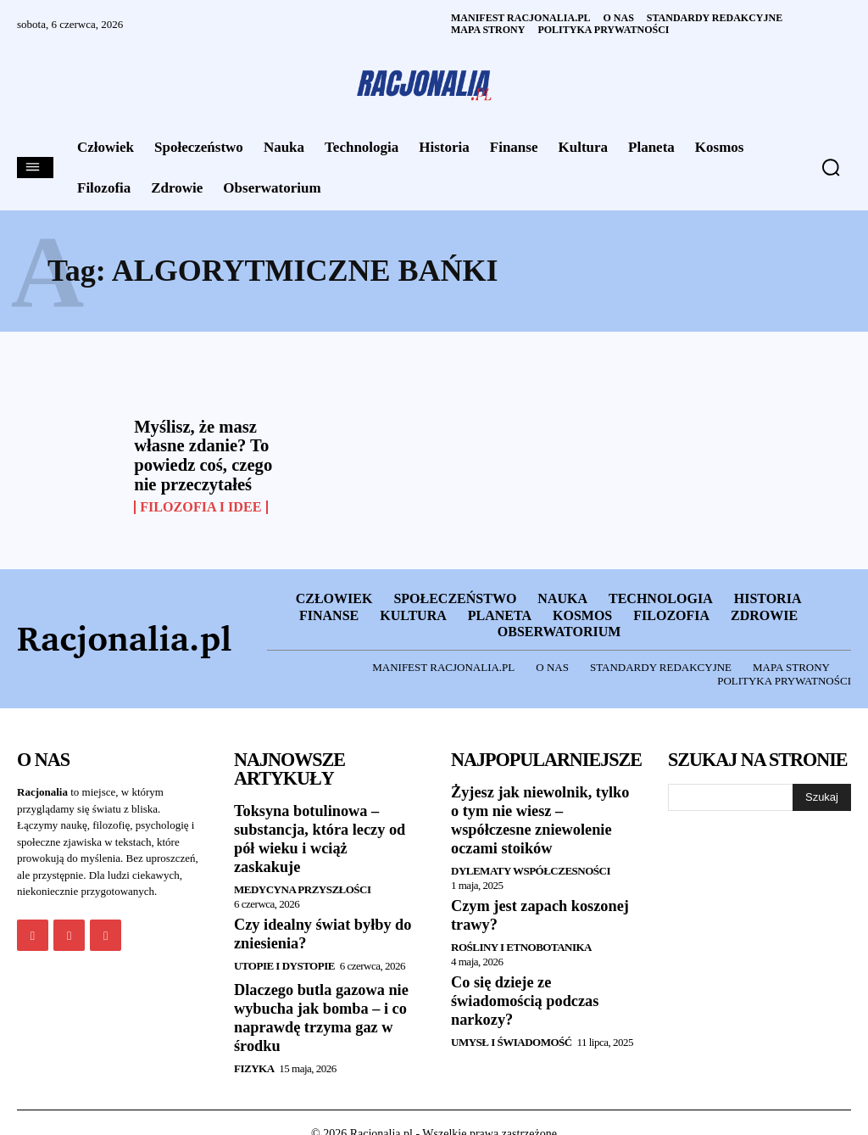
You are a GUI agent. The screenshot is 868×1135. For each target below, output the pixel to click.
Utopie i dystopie (284, 943)
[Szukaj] (822, 794)
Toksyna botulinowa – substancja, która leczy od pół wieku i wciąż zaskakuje (324, 826)
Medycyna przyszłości (302, 867)
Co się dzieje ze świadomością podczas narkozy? (524, 996)
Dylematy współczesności (530, 867)
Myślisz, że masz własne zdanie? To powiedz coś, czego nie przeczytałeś (201, 454)
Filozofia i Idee (200, 505)
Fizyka (254, 1044)
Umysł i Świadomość (511, 1037)
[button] (830, 167)
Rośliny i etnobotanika (521, 943)
